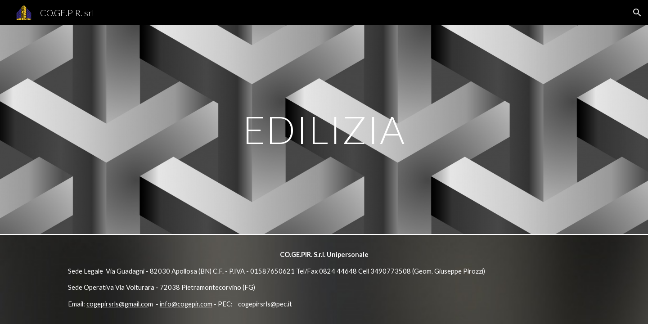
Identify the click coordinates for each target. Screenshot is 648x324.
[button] (637, 12)
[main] (324, 129)
